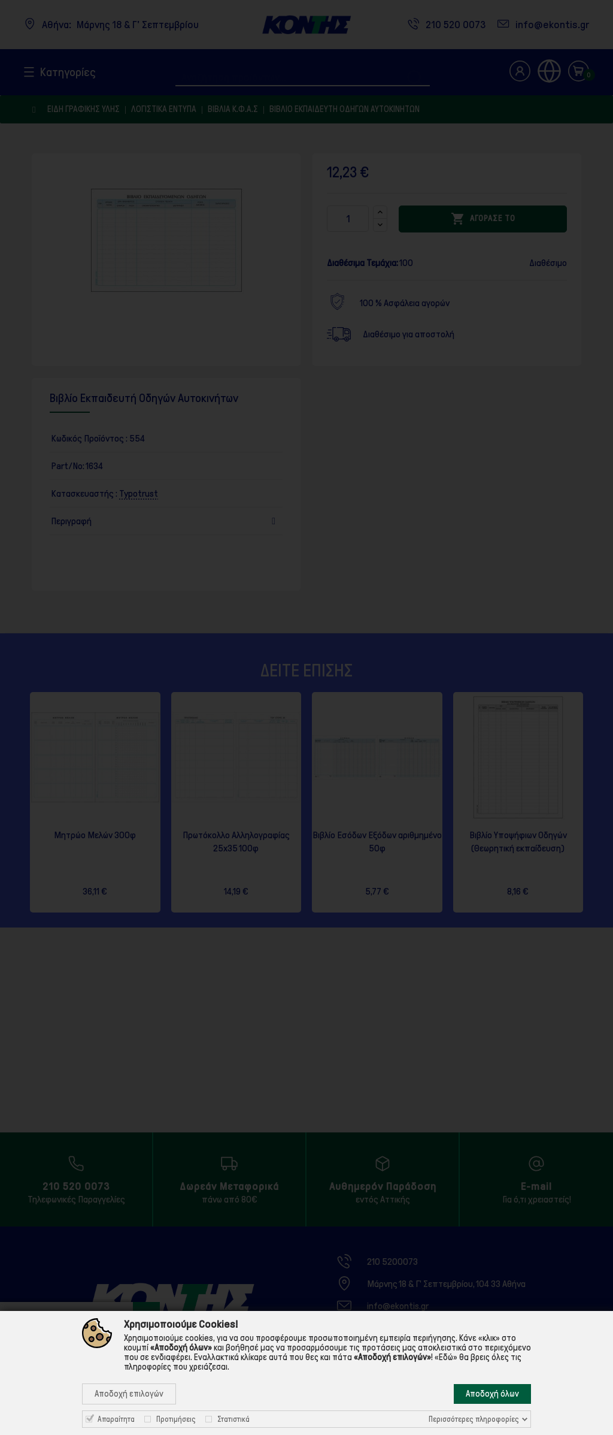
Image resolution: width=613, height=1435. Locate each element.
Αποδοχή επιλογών (129, 1393)
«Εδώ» (446, 1357)
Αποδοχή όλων (492, 1393)
